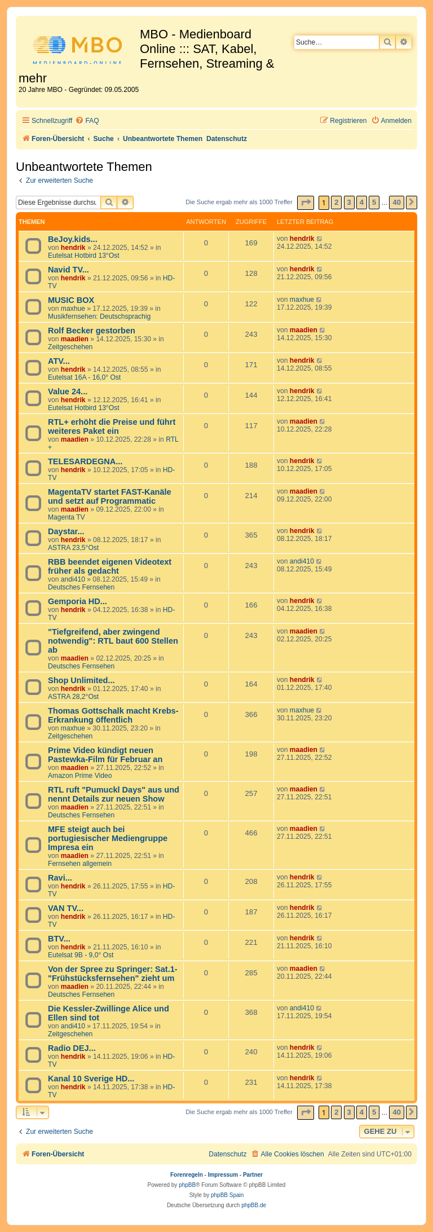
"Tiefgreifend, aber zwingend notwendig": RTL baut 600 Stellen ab (113, 640)
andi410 (73, 579)
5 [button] (374, 202)
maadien (75, 339)
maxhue (73, 309)
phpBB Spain (227, 1195)
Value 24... (67, 391)
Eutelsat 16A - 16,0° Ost (84, 377)
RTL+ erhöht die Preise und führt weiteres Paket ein (111, 426)
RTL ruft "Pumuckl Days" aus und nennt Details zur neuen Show (113, 794)
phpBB (187, 1185)
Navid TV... (68, 269)
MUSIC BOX (71, 300)
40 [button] (396, 202)
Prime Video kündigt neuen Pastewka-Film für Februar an (105, 755)
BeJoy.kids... (73, 239)
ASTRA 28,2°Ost (73, 697)
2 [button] (336, 202)
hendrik (73, 248)
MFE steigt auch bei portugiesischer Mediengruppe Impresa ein (107, 838)
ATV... (59, 361)
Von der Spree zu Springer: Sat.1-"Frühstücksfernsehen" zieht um (113, 974)
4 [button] (362, 202)
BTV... (59, 938)
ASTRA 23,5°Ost (73, 548)
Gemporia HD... (77, 601)
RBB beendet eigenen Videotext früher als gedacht (109, 566)
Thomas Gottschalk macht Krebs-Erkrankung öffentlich (113, 715)
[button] (305, 203)
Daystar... (66, 531)
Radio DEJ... (72, 1048)
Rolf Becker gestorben (91, 330)
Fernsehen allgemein (80, 864)
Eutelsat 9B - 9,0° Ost (80, 955)
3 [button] (349, 202)
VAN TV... (65, 908)
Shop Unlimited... (81, 680)
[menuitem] (87, 121)
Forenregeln (186, 1175)
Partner (253, 1175)
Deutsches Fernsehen (81, 587)
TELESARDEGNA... (85, 461)
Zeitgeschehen (70, 347)
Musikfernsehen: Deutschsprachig (99, 316)
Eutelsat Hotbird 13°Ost (84, 255)
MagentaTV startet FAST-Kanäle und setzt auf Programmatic (109, 496)
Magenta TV (66, 517)
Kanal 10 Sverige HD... (91, 1078)
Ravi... (60, 877)
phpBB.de (253, 1205)
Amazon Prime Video (80, 776)
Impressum (223, 1175)
